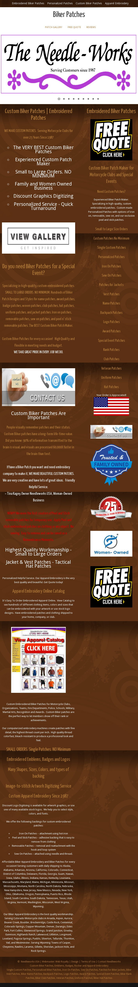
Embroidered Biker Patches (28, 3)
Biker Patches (69, 15)
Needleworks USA (30, 961)
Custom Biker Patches (89, 3)
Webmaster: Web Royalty (55, 961)
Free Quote (74, 27)
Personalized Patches (60, 3)
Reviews (91, 27)
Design (74, 961)
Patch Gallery (53, 27)
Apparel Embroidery (117, 3)
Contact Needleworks (109, 961)
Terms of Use (88, 961)
